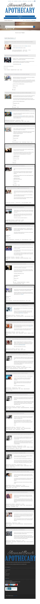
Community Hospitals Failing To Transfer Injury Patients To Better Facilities (18, 92)
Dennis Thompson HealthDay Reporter (18, 101)
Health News (8, 28)
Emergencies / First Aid (13, 69)
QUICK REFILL (20, 16)
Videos (14, 28)
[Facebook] (34, 1)
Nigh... (20, 64)
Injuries (18, 69)
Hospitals (15, 107)
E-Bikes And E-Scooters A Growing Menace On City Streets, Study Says (17, 74)
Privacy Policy (15, 595)
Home (24, 20)
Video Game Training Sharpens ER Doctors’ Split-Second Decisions (16, 55)
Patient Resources (28, 20)
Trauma (21, 69)
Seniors (9, 69)
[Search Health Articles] (19, 27)
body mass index (18, 47)
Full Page (14, 87)
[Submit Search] (34, 27)
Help (5, 572)
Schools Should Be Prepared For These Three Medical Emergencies (17, 110)
